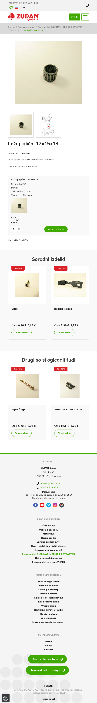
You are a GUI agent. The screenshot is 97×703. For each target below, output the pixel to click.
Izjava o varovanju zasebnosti (48, 622)
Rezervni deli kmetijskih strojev (48, 546)
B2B (36, 3)
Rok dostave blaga (48, 601)
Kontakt (48, 649)
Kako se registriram (49, 581)
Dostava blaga (48, 614)
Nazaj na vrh (49, 697)
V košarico (21, 332)
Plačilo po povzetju (48, 589)
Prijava (28, 3)
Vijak (14, 308)
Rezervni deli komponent (48, 550)
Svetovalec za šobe (48, 659)
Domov (11, 27)
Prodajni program (26, 27)
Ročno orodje (48, 538)
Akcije (48, 641)
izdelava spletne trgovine (44, 693)
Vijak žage (18, 409)
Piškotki (48, 686)
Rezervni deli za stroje (47, 670)
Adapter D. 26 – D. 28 (68, 409)
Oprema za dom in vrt (48, 542)
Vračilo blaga (48, 606)
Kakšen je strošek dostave (48, 597)
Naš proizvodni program (48, 558)
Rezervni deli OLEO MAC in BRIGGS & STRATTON (60, 27)
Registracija (16, 3)
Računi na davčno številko (48, 610)
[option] (27, 303)
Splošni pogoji (48, 618)
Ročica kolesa (63, 308)
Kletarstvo (48, 533)
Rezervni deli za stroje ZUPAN (48, 562)
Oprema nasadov (48, 529)
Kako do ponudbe (48, 585)
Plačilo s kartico (48, 593)
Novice (48, 645)
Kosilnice (15, 30)
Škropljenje (48, 525)
